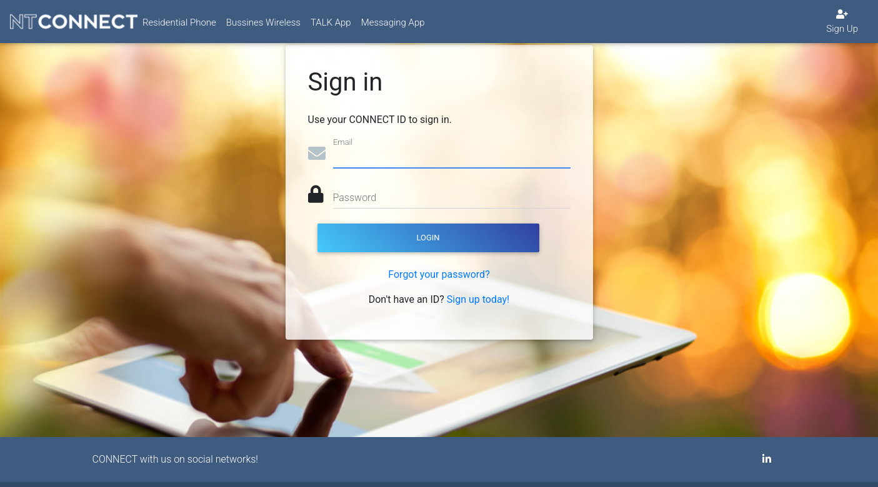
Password (355, 198)
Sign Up (842, 26)
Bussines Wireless (263, 27)
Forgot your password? (438, 274)
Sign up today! (478, 299)
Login (427, 237)
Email (342, 142)
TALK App (331, 27)
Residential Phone (179, 27)
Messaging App (393, 27)
